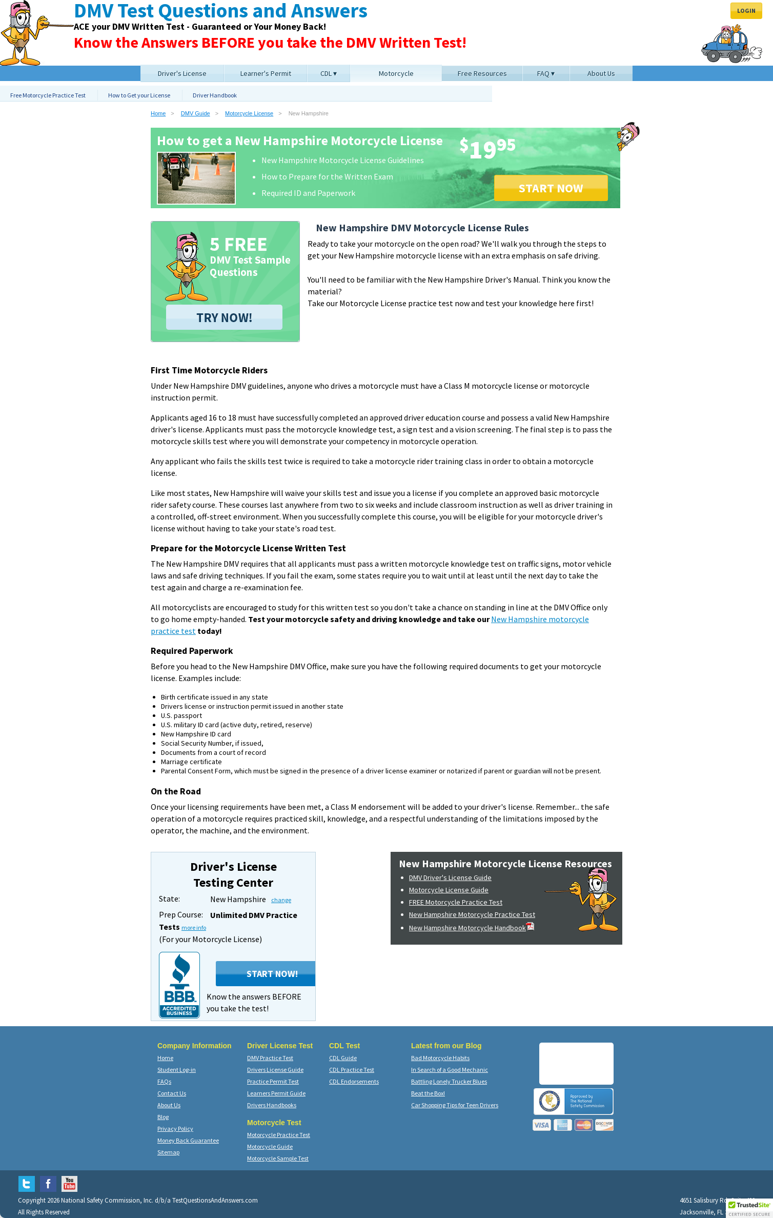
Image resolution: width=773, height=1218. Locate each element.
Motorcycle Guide (270, 1146)
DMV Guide (195, 113)
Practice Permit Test (273, 1081)
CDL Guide (343, 1058)
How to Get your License (139, 95)
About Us (168, 1105)
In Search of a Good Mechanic (449, 1069)
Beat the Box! (428, 1093)
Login (746, 10)
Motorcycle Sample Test (278, 1158)
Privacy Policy (175, 1128)
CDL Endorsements (354, 1081)
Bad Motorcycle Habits (440, 1058)
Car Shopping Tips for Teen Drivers (454, 1105)
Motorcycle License (249, 113)
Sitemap (168, 1152)
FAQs (164, 1081)
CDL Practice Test (351, 1069)
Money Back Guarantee (188, 1140)
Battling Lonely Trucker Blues (449, 1081)
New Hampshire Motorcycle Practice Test (472, 914)
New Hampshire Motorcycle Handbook (471, 927)
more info (193, 927)
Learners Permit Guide (276, 1093)
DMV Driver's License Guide (450, 877)
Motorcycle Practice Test (278, 1135)
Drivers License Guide (275, 1069)
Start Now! (272, 974)
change (281, 900)
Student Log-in (176, 1069)
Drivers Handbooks (271, 1105)
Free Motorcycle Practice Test (48, 95)
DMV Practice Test (270, 1058)
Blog (163, 1117)
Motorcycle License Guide (449, 889)
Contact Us (171, 1093)
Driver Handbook (215, 95)
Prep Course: (181, 914)
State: (169, 898)
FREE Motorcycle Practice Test (455, 902)
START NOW (551, 188)
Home (158, 113)
